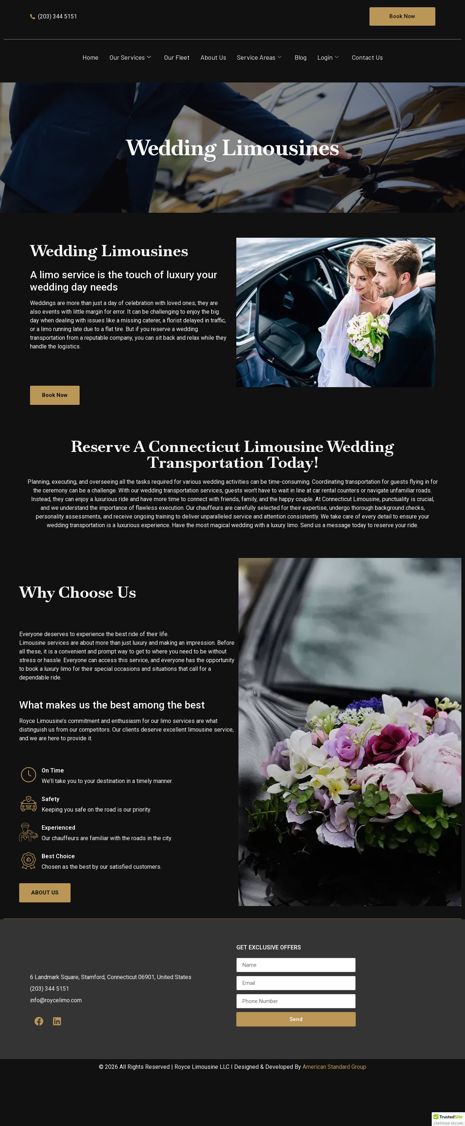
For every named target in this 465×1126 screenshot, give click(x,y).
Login (328, 71)
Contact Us (367, 71)
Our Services (130, 71)
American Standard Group (334, 1117)
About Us (213, 71)
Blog (301, 71)
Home (90, 71)
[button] (448, 1119)
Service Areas (259, 71)
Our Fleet (177, 71)
